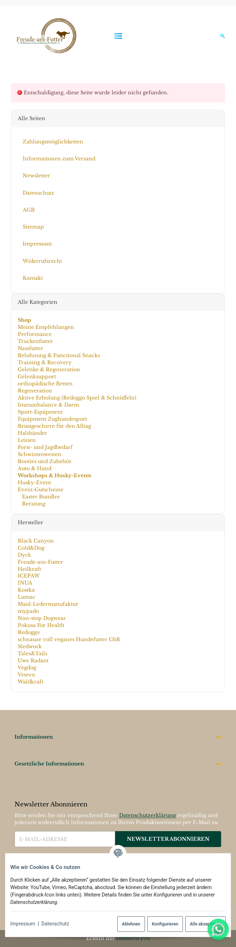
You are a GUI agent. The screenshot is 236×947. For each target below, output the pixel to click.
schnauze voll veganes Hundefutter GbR (69, 639)
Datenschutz (55, 924)
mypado (28, 611)
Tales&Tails (32, 653)
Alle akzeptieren (205, 924)
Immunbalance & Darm (48, 405)
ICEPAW (29, 576)
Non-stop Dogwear (42, 618)
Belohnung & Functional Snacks (59, 355)
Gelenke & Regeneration (49, 369)
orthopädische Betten (45, 383)
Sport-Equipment (40, 412)
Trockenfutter (35, 341)
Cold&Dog (31, 548)
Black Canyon (36, 541)
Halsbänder (32, 433)
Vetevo (26, 674)
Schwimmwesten (39, 454)
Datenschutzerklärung (147, 815)
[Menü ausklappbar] (118, 36)
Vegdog (27, 667)
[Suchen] (220, 36)
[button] (118, 737)
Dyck (24, 554)
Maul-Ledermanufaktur (48, 604)
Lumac (26, 597)
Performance (35, 334)
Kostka (26, 590)
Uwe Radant (33, 660)
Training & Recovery (45, 362)
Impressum (22, 924)
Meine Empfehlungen (46, 327)
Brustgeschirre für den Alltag (54, 426)
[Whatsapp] (218, 929)
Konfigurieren (165, 924)
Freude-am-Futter (40, 561)
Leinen (27, 440)
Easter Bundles (40, 496)
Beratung (33, 504)
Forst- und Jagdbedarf (45, 447)
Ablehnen (131, 924)
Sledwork (30, 646)
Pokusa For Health (41, 625)
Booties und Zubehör (45, 461)
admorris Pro (133, 938)
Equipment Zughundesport (52, 419)
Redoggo (29, 632)
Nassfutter (30, 348)
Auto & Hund (34, 468)
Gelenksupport (37, 376)
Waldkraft (30, 682)
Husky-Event (34, 482)
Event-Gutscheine (40, 489)
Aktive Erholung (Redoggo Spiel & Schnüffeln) (77, 398)
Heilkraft (29, 569)
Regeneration (35, 390)
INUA (25, 583)
